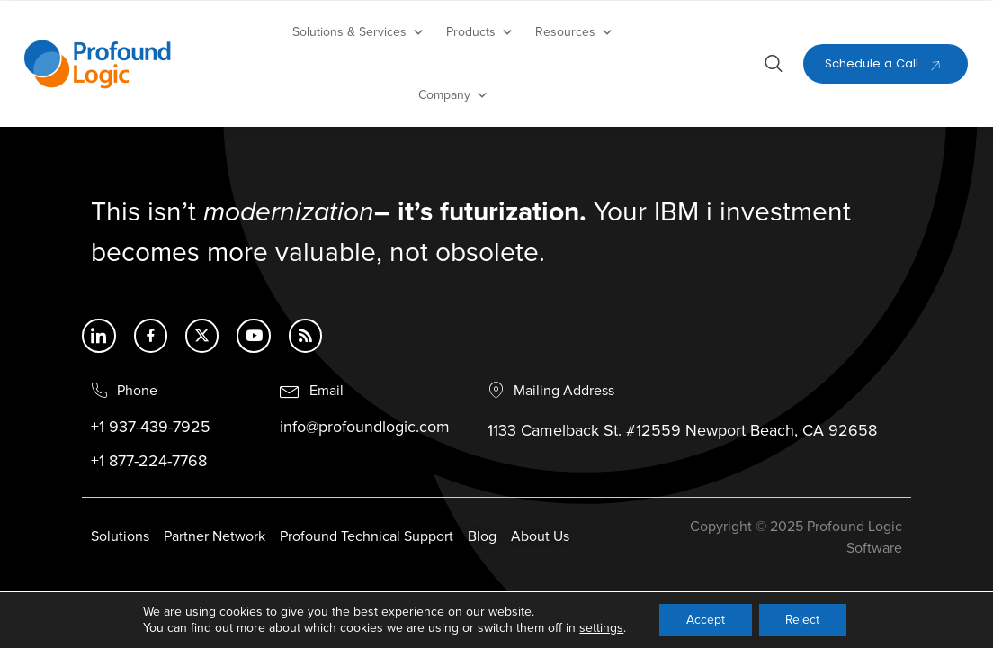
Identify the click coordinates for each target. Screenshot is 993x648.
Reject (802, 619)
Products (480, 32)
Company (453, 95)
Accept (704, 619)
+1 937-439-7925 (150, 427)
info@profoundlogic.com (365, 427)
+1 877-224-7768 (149, 462)
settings (600, 627)
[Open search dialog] (774, 67)
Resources (574, 32)
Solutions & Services (358, 32)
